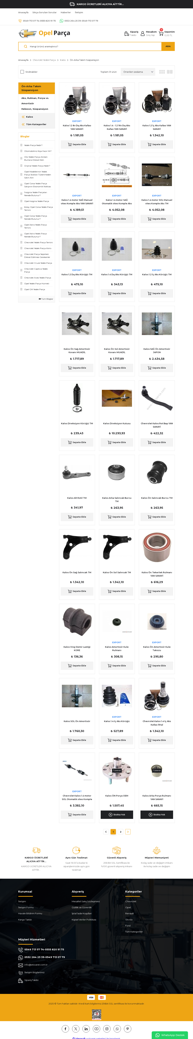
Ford (127, 925)
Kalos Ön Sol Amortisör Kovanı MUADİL (117, 351)
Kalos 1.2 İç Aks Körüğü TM (157, 274)
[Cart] (167, 33)
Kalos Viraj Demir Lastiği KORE (77, 649)
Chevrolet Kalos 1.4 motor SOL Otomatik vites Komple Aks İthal (77, 797)
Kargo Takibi (25, 919)
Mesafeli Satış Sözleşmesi (86, 901)
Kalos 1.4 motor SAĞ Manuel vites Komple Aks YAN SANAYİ (77, 202)
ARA (168, 46)
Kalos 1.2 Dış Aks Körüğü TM (77, 274)
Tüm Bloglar (46, 299)
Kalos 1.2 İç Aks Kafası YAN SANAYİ (156, 127)
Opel (128, 907)
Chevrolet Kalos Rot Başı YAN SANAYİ (157, 425)
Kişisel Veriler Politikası (84, 919)
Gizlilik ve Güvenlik (82, 907)
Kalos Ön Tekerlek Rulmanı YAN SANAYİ (157, 574)
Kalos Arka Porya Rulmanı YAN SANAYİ (156, 797)
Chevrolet (130, 901)
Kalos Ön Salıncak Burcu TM (157, 498)
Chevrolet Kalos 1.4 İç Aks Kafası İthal (157, 723)
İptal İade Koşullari (82, 913)
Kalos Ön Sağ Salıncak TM (77, 572)
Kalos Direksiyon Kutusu (117, 423)
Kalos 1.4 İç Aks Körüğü (117, 721)
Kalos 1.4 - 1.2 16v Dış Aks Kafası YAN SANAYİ (117, 127)
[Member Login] (148, 33)
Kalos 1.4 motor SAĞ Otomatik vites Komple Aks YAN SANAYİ (117, 202)
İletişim (22, 901)
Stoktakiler (31, 71)
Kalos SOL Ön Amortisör (77, 721)
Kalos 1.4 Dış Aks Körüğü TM (116, 274)
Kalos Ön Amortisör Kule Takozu (157, 649)
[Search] (96, 46)
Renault (129, 913)
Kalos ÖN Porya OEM (116, 795)
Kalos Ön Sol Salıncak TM (117, 572)
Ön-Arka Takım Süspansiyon (84, 60)
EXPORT (77, 121)
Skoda (128, 919)
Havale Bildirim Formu (30, 913)
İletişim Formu (26, 907)
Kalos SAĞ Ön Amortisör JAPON (156, 351)
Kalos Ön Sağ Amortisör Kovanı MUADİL (77, 351)
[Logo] (44, 33)
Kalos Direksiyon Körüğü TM (77, 423)
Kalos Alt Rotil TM (77, 498)
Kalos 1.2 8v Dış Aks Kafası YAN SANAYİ (77, 127)
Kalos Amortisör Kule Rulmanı (117, 649)
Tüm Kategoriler (134, 931)
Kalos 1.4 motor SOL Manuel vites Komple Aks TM (156, 202)
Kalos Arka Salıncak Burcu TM (116, 500)
